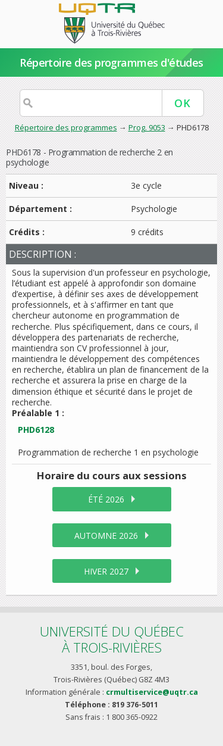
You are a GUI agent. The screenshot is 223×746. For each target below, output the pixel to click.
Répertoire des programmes (66, 127)
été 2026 (106, 499)
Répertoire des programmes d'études (111, 62)
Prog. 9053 (146, 127)
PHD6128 (36, 429)
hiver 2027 (106, 571)
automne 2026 (106, 535)
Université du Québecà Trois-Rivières (112, 639)
